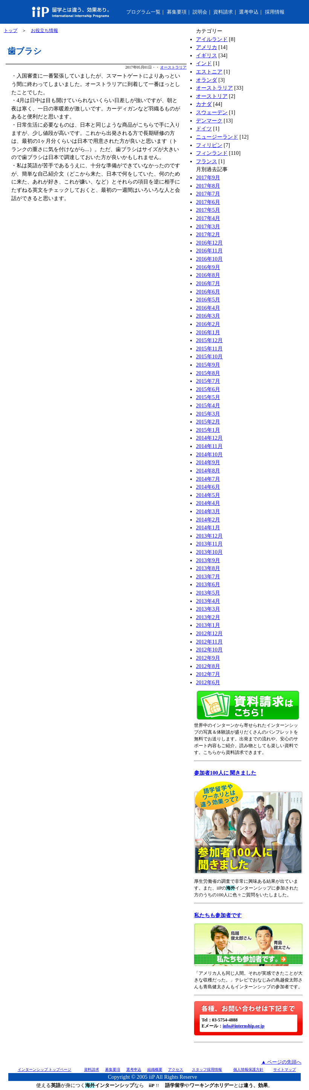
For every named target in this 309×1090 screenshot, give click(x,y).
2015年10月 (209, 356)
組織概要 (154, 1069)
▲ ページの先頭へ (281, 1062)
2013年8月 (208, 568)
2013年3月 (208, 609)
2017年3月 (208, 226)
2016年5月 (208, 300)
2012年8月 (208, 666)
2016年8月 (208, 275)
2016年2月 (208, 324)
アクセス (175, 1069)
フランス (206, 161)
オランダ (206, 80)
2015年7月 (208, 381)
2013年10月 (209, 552)
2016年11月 (209, 251)
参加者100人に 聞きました (225, 773)
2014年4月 (208, 503)
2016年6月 (208, 292)
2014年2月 (208, 520)
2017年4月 (208, 218)
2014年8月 (208, 471)
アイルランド (212, 39)
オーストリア (212, 96)
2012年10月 (209, 650)
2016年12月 (209, 243)
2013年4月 (208, 601)
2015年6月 (208, 389)
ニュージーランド (217, 137)
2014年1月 (208, 527)
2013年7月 (208, 576)
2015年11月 (209, 348)
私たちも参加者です (218, 915)
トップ (10, 30)
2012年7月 (208, 674)
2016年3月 (208, 316)
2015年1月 (208, 430)
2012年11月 (209, 642)
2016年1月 (208, 332)
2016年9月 (208, 267)
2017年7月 (208, 194)
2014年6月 (208, 487)
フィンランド (212, 153)
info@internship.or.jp (244, 1026)
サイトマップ (284, 1069)
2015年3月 (208, 414)
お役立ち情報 (44, 30)
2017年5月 (208, 210)
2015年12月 (209, 340)
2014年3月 (208, 511)
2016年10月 (209, 259)
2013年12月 (209, 536)
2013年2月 (208, 617)
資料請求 (223, 12)
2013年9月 (208, 560)
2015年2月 (208, 422)
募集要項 (177, 12)
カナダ (204, 104)
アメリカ (206, 47)
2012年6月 (208, 682)
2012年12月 (209, 633)
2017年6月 (208, 202)
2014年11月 (209, 446)
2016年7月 (208, 283)
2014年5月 (208, 495)
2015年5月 (208, 397)
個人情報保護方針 (248, 1069)
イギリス (206, 55)
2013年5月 (208, 593)
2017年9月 (208, 177)
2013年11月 (209, 544)
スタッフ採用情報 (207, 1069)
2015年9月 (208, 365)
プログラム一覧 (143, 12)
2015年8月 (208, 373)
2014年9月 (208, 462)
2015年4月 (208, 405)
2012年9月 (208, 658)
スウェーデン (212, 112)
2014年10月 (209, 454)
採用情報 (275, 12)
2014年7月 (208, 479)
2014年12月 (209, 438)
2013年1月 (208, 625)
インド (204, 63)
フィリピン (209, 145)
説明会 (200, 12)
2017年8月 (208, 186)
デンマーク (209, 121)
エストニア (209, 72)
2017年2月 (208, 234)
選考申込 (249, 12)
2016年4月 (208, 308)
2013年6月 (208, 584)
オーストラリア (173, 67)
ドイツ (204, 128)
